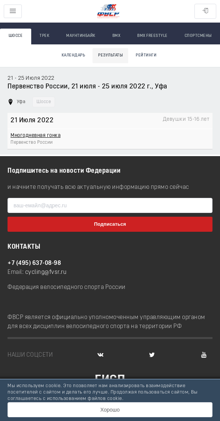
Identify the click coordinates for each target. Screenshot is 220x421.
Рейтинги (146, 55)
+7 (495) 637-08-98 (34, 263)
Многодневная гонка (36, 135)
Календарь (73, 55)
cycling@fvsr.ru (46, 272)
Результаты (110, 55)
